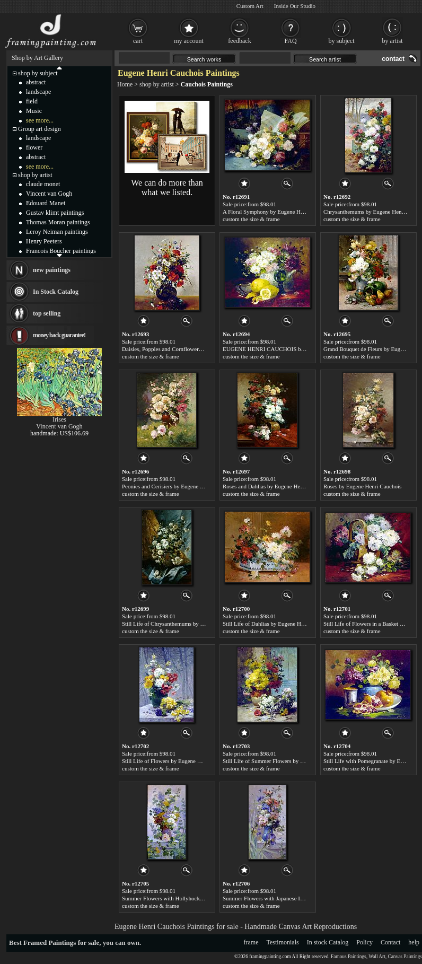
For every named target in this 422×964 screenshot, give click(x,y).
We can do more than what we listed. (167, 187)
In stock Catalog (328, 942)
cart (138, 41)
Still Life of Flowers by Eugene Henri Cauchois (178, 761)
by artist (392, 41)
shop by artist (156, 84)
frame (251, 942)
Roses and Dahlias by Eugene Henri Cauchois (276, 486)
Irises (59, 419)
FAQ (290, 41)
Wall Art (376, 956)
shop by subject (38, 73)
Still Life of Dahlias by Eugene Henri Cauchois (278, 623)
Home (125, 84)
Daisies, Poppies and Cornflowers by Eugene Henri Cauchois (193, 349)
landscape (38, 91)
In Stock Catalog (55, 291)
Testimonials (283, 942)
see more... (40, 120)
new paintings (52, 270)
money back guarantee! (59, 335)
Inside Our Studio (294, 6)
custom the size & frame (251, 219)
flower (34, 147)
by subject (342, 41)
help (413, 942)
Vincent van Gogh (49, 193)
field (32, 101)
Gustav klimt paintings (55, 212)
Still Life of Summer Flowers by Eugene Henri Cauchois (289, 761)
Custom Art (249, 6)
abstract (36, 82)
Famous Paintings (348, 956)
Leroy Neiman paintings (57, 231)
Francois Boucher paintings (61, 251)
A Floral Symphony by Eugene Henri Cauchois (278, 211)
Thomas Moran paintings (58, 222)
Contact (390, 942)
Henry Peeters (44, 241)
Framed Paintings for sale (61, 943)
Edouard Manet (45, 203)
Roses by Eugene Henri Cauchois (362, 486)
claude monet (43, 184)
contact (393, 59)
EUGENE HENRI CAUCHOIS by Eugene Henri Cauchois (292, 349)
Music (34, 111)
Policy (364, 942)
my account (189, 41)
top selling (46, 313)
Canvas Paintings (405, 956)
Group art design (39, 129)
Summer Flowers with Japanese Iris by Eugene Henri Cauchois (296, 898)
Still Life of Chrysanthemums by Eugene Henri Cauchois (189, 623)
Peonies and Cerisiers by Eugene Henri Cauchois (179, 486)
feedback (239, 41)
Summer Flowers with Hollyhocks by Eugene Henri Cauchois (194, 898)
